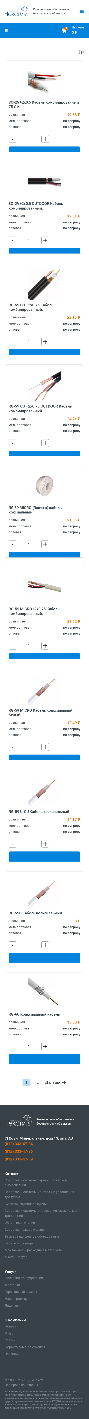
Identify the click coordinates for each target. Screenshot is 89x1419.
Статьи (10, 1340)
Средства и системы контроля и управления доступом (39, 1194)
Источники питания (20, 1223)
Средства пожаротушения (25, 1230)
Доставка (12, 1285)
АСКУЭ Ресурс (16, 1257)
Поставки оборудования (24, 1278)
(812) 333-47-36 (19, 1151)
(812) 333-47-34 (19, 1144)
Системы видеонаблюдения (26, 1204)
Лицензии (12, 1305)
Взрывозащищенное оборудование (32, 1236)
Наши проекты (16, 1299)
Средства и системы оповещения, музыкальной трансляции (42, 1213)
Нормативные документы (25, 1347)
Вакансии (12, 1354)
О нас (9, 1333)
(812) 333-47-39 (19, 1159)
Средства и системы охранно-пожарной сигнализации (36, 1182)
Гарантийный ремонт (21, 1292)
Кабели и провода (19, 1243)
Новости (11, 1326)
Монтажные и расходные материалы (34, 1250)
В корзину (44, 857)
